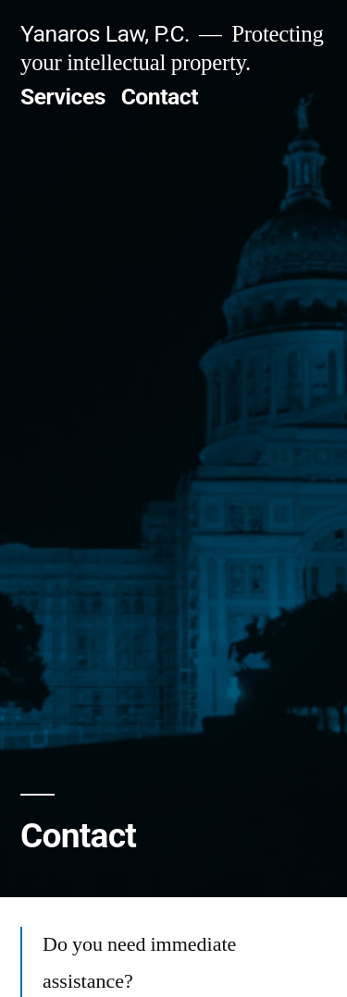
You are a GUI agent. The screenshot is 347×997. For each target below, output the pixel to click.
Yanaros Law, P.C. (105, 33)
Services (62, 96)
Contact (159, 96)
